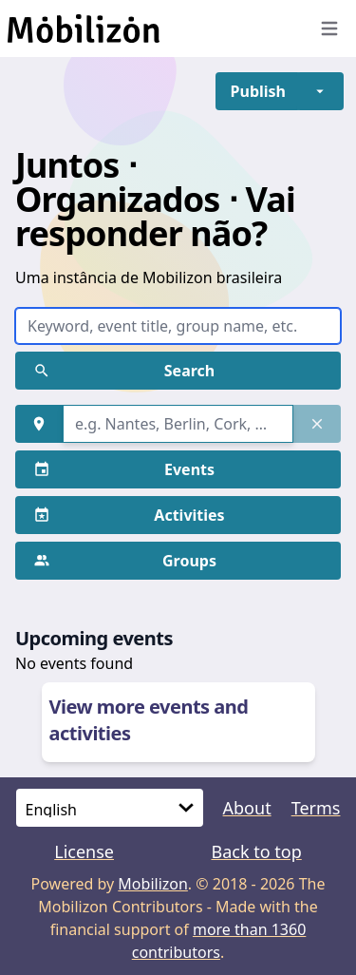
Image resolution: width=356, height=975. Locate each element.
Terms (316, 807)
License (84, 851)
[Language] (109, 808)
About (247, 807)
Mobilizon (153, 883)
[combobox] (178, 424)
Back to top (256, 851)
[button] (258, 91)
